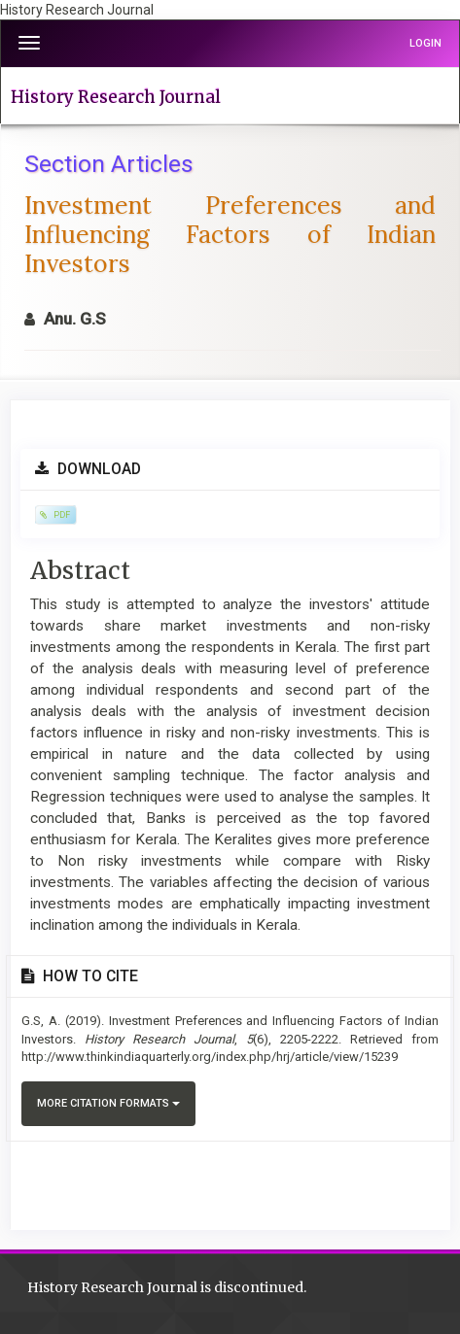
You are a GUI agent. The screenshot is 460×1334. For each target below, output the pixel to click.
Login (425, 43)
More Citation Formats (108, 1103)
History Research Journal (116, 97)
